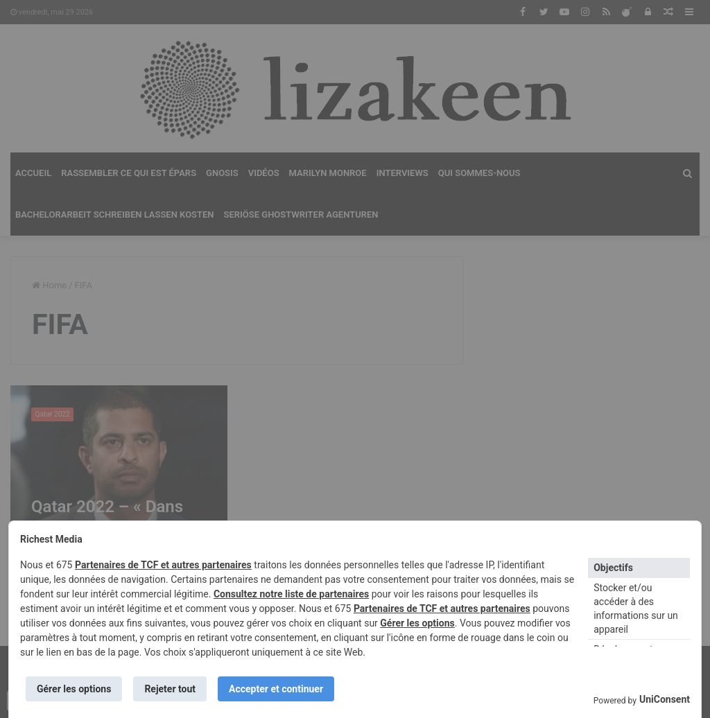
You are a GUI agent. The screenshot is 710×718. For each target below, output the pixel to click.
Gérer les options (417, 623)
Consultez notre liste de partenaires (291, 593)
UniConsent (664, 699)
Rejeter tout (170, 688)
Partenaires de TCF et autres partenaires (163, 564)
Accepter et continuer (276, 688)
